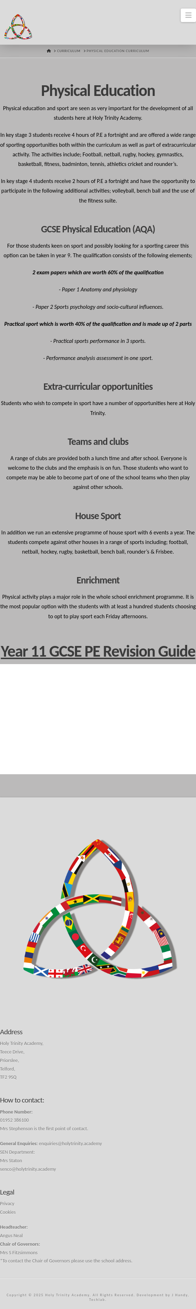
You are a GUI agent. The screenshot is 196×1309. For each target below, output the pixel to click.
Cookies (8, 1212)
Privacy (7, 1204)
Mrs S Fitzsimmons (19, 1253)
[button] (188, 15)
